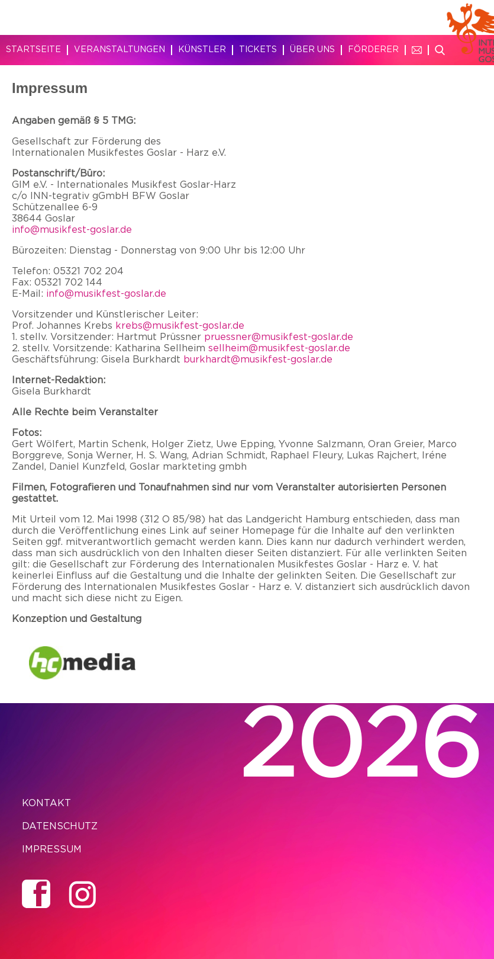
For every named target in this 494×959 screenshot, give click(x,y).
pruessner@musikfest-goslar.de (278, 337)
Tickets (258, 50)
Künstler (202, 50)
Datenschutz (60, 826)
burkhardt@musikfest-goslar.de (257, 359)
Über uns (312, 50)
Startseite (33, 50)
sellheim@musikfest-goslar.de (279, 348)
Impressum (52, 849)
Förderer (373, 50)
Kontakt (46, 803)
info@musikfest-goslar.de (72, 230)
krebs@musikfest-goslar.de (179, 326)
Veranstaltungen (119, 50)
